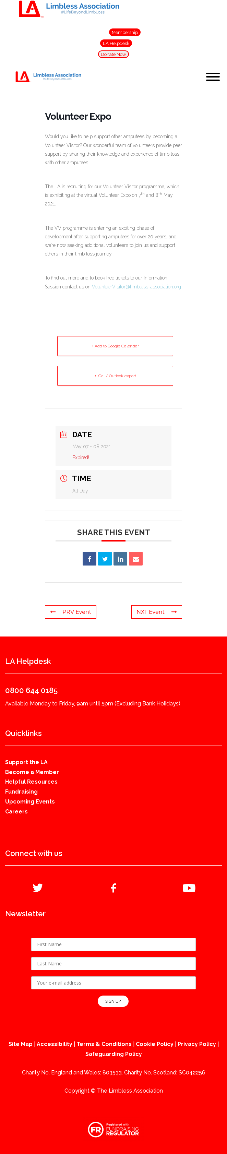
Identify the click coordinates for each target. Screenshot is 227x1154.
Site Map (21, 1044)
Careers (16, 811)
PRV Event (70, 612)
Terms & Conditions (104, 1044)
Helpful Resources (31, 781)
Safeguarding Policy (113, 1054)
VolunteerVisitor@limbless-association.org (136, 286)
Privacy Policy (197, 1044)
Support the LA (26, 762)
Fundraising (21, 791)
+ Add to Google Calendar (115, 346)
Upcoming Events (30, 801)
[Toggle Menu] (213, 77)
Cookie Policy (155, 1044)
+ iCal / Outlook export (115, 375)
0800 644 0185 (31, 690)
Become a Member (32, 772)
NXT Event (156, 612)
